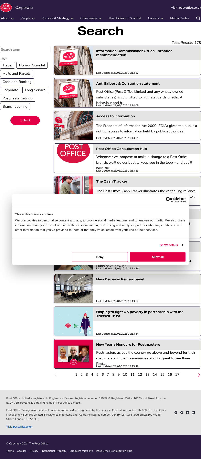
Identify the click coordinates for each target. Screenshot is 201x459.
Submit (25, 120)
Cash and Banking (17, 81)
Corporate (16, 7)
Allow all (158, 257)
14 (155, 374)
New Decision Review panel (120, 279)
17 (177, 374)
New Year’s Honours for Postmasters (128, 344)
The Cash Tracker (111, 181)
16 (170, 374)
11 (132, 374)
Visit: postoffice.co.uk (186, 8)
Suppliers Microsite (81, 451)
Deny (100, 257)
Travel (7, 65)
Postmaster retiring (18, 98)
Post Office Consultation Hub (121, 149)
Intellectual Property (53, 451)
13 (147, 374)
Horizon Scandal (32, 65)
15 (162, 374)
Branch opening (15, 106)
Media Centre (179, 18)
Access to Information (115, 116)
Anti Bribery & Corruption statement (128, 84)
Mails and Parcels (17, 73)
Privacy (34, 451)
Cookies (21, 451)
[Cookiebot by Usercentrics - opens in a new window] (169, 200)
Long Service (35, 90)
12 (140, 374)
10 (125, 374)
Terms (10, 451)
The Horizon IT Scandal (124, 18)
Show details (169, 245)
